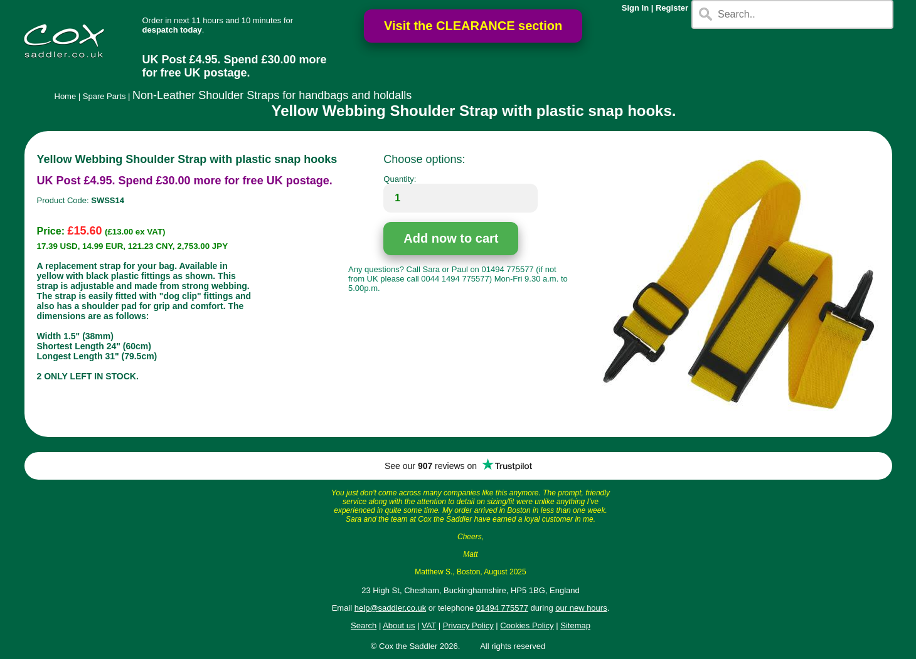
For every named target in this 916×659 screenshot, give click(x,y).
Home (66, 96)
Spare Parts (104, 96)
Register (672, 8)
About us (399, 625)
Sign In (635, 8)
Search (363, 625)
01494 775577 (502, 608)
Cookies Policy (526, 625)
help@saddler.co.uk (390, 608)
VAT (429, 625)
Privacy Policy (468, 625)
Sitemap (575, 625)
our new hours (581, 608)
